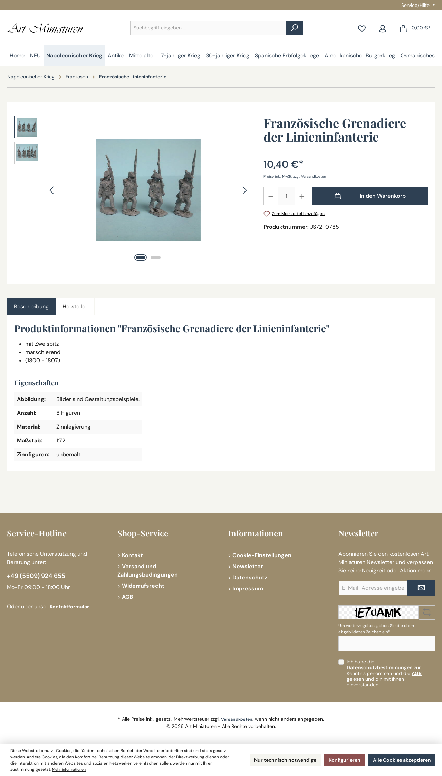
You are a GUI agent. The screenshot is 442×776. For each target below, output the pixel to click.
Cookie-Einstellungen (261, 555)
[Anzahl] (286, 196)
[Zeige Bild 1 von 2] (140, 257)
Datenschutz (249, 577)
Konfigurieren (336, 760)
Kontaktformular (72, 608)
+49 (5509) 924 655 (40, 577)
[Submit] (421, 588)
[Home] (17, 55)
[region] (132, 190)
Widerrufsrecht (143, 585)
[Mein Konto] (382, 28)
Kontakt (132, 555)
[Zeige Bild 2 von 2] (156, 257)
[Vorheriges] (52, 190)
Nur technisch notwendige (271, 760)
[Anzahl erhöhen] (302, 196)
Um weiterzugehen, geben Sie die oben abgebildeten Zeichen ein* (376, 629)
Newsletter (247, 566)
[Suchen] (294, 28)
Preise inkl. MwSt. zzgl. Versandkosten (299, 176)
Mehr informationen (124, 769)
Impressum (247, 588)
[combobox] (208, 28)
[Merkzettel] (362, 28)
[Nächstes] (244, 190)
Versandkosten (236, 719)
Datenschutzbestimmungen (380, 667)
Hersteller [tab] (75, 306)
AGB (127, 596)
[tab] (31, 306)
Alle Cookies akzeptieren (398, 760)
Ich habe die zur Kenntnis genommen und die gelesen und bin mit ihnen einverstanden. (384, 673)
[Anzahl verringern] (270, 196)
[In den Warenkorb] (370, 196)
